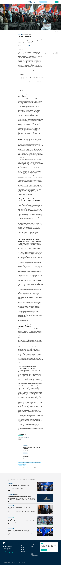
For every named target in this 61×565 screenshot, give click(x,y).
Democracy (27, 462)
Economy (31, 462)
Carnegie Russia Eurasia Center (26, 34)
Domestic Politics (37, 462)
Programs (33, 542)
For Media (32, 554)
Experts (19, 1)
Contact (32, 549)
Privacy (32, 553)
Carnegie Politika (17, 505)
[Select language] (20, 45)
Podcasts (33, 547)
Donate (23, 551)
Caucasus (20, 464)
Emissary (13, 1)
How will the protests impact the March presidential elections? (31, 86)
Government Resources (34, 555)
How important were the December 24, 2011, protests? (29, 70)
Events (32, 544)
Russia (24, 464)
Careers (32, 552)
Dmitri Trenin (21, 49)
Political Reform (21, 462)
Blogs (32, 546)
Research (10, 1)
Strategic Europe (17, 494)
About (17, 1)
